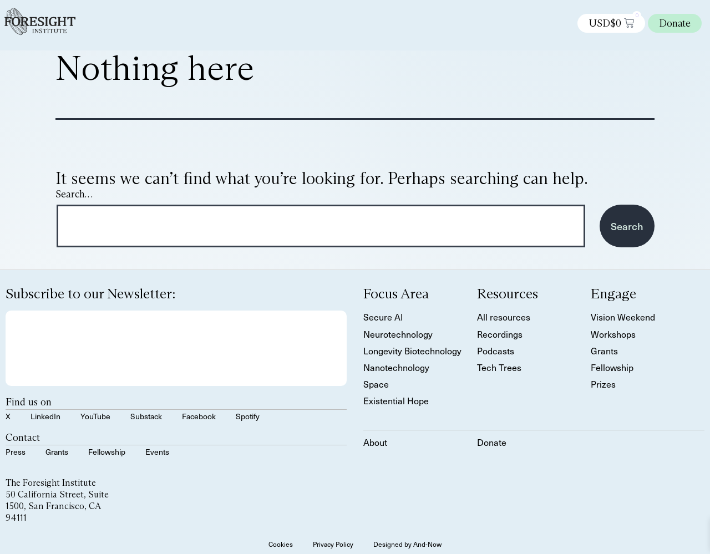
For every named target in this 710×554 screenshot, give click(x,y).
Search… (74, 194)
